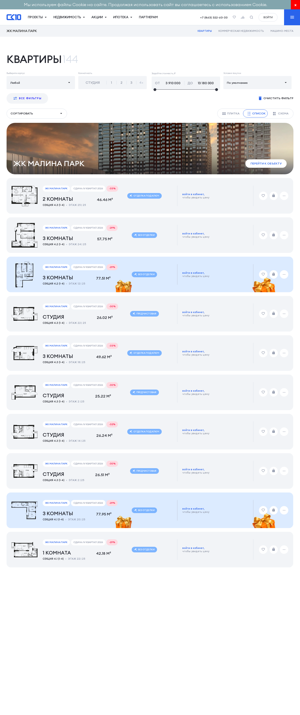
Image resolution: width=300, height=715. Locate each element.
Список (256, 113)
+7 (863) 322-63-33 (214, 17)
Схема (281, 113)
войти (268, 17)
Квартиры (205, 31)
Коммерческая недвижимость (241, 31)
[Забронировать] (274, 196)
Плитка (231, 113)
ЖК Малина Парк (22, 31)
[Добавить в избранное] (263, 196)
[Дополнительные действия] (284, 196)
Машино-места (281, 31)
